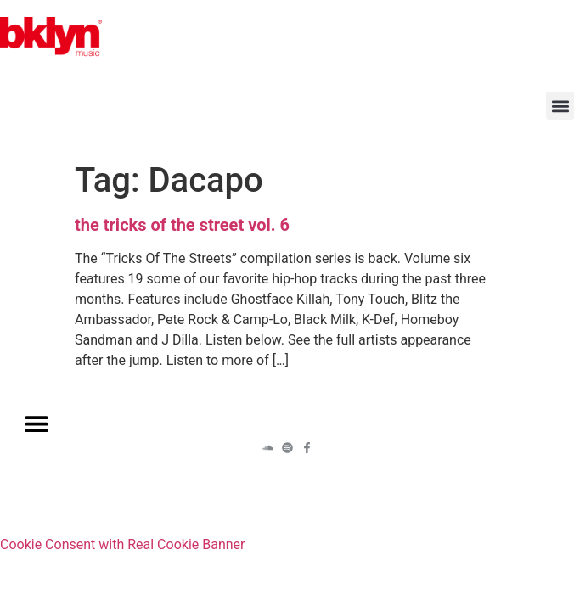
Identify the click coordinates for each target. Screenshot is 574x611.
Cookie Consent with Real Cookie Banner (122, 544)
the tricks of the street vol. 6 (182, 225)
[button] (560, 106)
